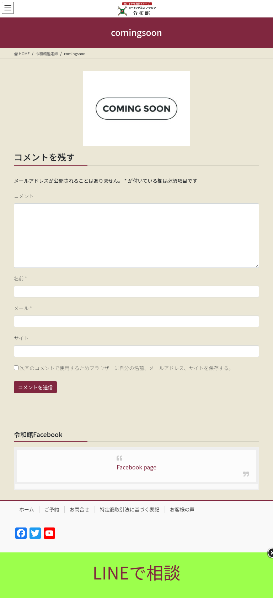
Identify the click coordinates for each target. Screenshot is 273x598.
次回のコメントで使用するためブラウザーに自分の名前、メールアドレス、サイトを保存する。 (127, 367)
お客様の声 (182, 509)
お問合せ (80, 509)
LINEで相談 (136, 572)
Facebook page (136, 467)
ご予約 (51, 509)
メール (23, 308)
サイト (21, 338)
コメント (24, 195)
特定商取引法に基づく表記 (130, 509)
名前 (20, 278)
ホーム (26, 509)
